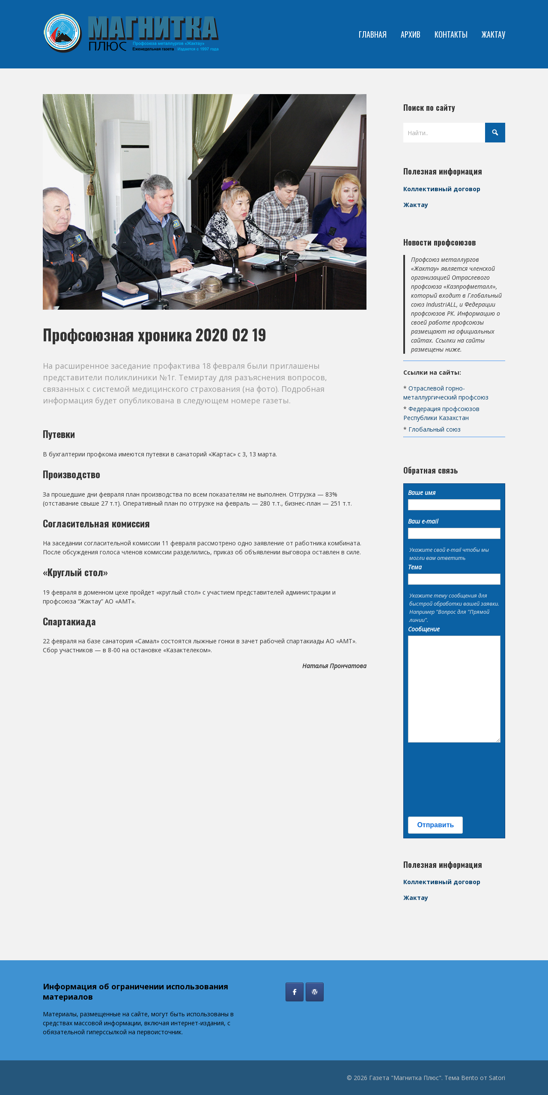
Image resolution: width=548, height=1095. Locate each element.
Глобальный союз (434, 429)
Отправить (435, 825)
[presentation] (443, 780)
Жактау (415, 205)
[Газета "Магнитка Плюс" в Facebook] (295, 992)
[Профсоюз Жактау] (315, 992)
